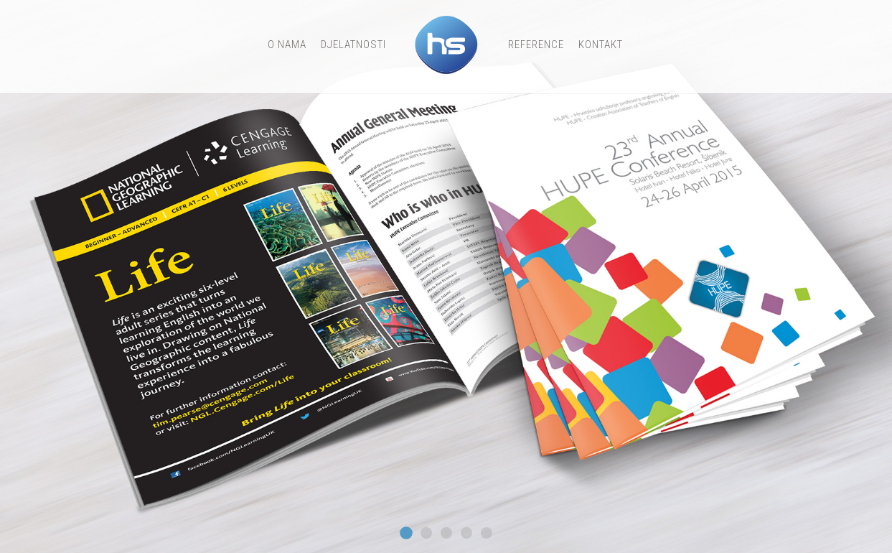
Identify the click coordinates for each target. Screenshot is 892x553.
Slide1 (466, 533)
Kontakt (600, 44)
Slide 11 (426, 533)
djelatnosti (353, 44)
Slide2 (486, 533)
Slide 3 (446, 533)
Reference (536, 44)
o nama (287, 44)
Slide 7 (406, 532)
